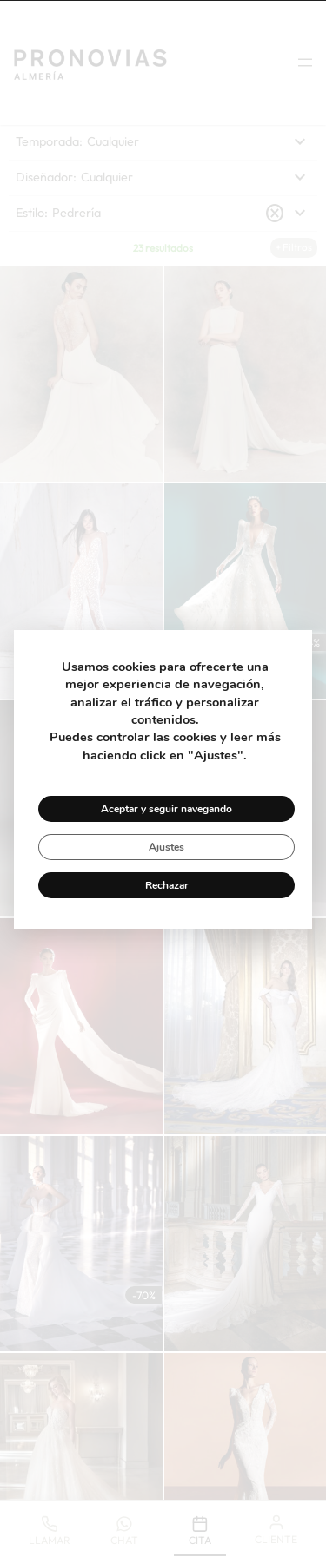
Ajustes (166, 847)
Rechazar (167, 885)
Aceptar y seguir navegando (166, 809)
